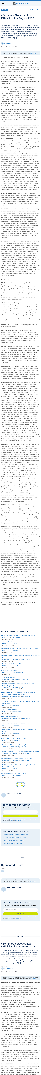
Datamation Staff (7, 43)
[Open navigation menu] (3, 3)
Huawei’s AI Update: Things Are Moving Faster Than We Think (20, 648)
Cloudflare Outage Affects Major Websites (13, 840)
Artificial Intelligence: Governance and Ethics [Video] (17, 758)
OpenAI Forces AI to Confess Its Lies (12, 843)
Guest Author (26, 659)
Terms (12, 820)
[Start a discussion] (30, 9)
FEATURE (5, 637)
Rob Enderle (15, 650)
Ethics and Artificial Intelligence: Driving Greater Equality (18, 635)
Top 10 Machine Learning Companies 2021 (14, 738)
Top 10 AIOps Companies (9, 670)
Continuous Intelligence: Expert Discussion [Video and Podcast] (20, 751)
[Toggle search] (38, 3)
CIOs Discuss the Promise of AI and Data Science (16, 723)
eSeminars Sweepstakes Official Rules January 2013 (17, 1007)
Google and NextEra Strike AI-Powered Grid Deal (15, 834)
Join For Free (20, 816)
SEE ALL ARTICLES (20, 784)
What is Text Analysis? (8, 677)
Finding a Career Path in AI (10, 716)
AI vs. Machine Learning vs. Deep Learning (14, 642)
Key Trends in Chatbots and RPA (11, 664)
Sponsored (4, 9)
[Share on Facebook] (33, 9)
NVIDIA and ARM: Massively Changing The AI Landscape (19, 745)
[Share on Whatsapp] (39, 9)
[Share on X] (35, 9)
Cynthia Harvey (16, 644)
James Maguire (16, 637)
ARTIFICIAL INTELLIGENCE (10, 659)
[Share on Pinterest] (37, 9)
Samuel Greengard (17, 672)
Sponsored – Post (6, 975)
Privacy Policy (18, 820)
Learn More (33, 53)
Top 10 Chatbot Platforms (9, 709)
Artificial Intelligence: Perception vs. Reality (14, 773)
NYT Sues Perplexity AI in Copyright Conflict (14, 837)
